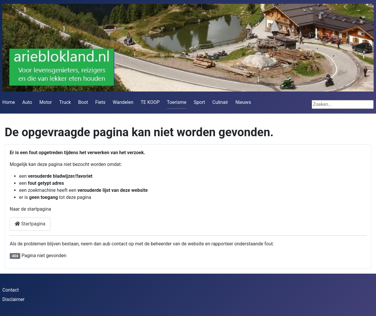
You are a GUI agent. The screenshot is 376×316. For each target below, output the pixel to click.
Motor (45, 102)
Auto (27, 102)
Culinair (220, 102)
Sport (199, 102)
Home (8, 102)
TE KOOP (150, 102)
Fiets (100, 102)
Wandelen (123, 102)
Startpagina (30, 224)
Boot (83, 102)
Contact (10, 290)
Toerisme (176, 102)
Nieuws (243, 102)
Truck (65, 102)
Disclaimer (13, 299)
